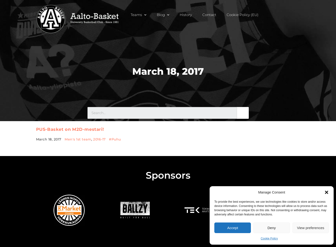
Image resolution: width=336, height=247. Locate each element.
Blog (163, 14)
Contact (209, 14)
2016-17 (99, 139)
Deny (271, 228)
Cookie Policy (269, 238)
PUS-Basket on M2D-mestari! (70, 129)
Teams (138, 14)
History (186, 14)
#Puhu (115, 139)
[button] (326, 192)
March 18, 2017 (168, 71)
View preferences (310, 228)
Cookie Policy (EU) (242, 14)
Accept (232, 228)
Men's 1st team (78, 139)
